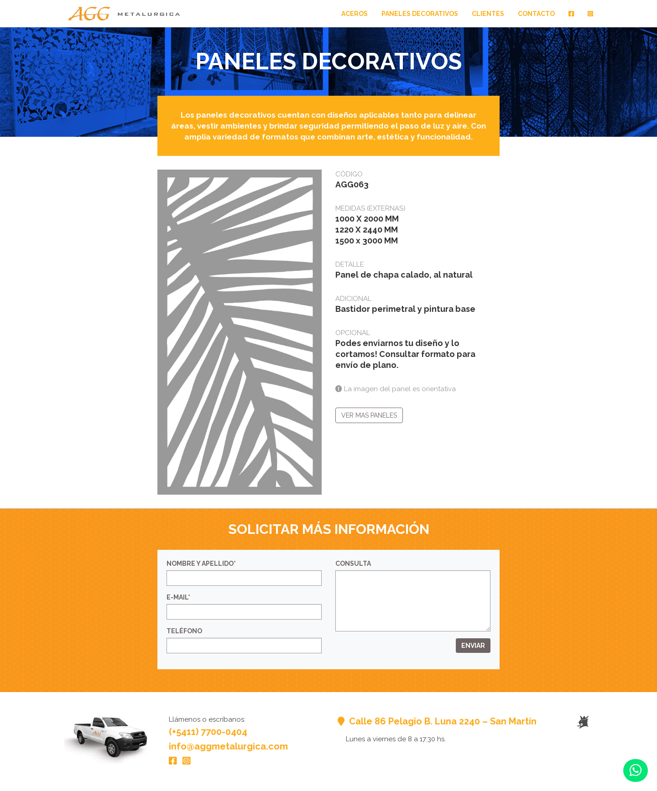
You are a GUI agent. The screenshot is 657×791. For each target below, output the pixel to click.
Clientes (488, 13)
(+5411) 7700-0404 (208, 731)
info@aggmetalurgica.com (228, 746)
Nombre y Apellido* (201, 563)
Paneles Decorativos (419, 13)
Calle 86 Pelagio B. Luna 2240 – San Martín (436, 721)
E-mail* (178, 597)
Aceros (354, 13)
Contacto (536, 13)
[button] (635, 770)
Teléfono (184, 631)
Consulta (353, 563)
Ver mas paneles (369, 415)
